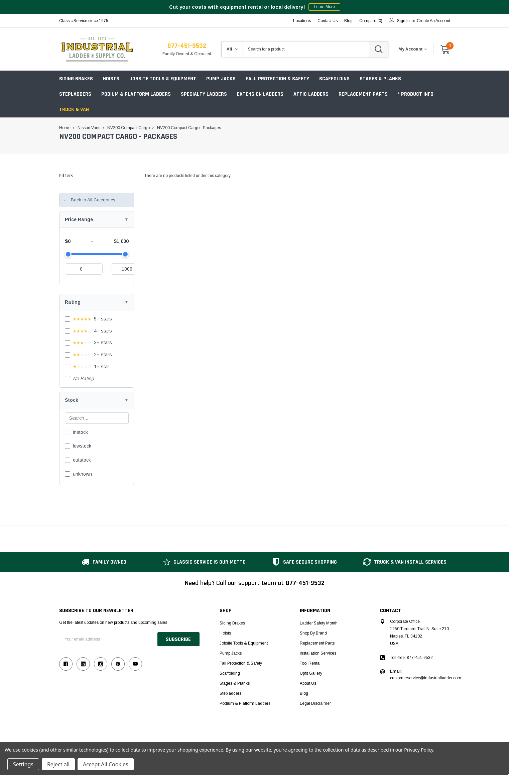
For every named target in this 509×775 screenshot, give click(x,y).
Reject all (58, 764)
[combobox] (306, 49)
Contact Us (327, 21)
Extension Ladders (260, 94)
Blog (304, 693)
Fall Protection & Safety (277, 78)
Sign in (403, 21)
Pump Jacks (221, 78)
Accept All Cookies (105, 764)
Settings (23, 764)
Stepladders (75, 94)
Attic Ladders (311, 94)
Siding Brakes (76, 78)
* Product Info (415, 94)
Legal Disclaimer (315, 703)
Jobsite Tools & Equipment (162, 78)
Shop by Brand (313, 633)
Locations (302, 21)
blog (348, 21)
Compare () (370, 20)
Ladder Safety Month (319, 623)
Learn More (324, 7)
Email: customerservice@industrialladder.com (425, 674)
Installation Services (318, 653)
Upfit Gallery (311, 673)
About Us (308, 683)
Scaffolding (334, 78)
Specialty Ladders (204, 94)
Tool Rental (310, 663)
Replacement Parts (363, 94)
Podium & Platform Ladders (136, 94)
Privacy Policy (418, 750)
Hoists (111, 78)
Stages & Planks (380, 78)
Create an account (433, 21)
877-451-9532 (186, 45)
